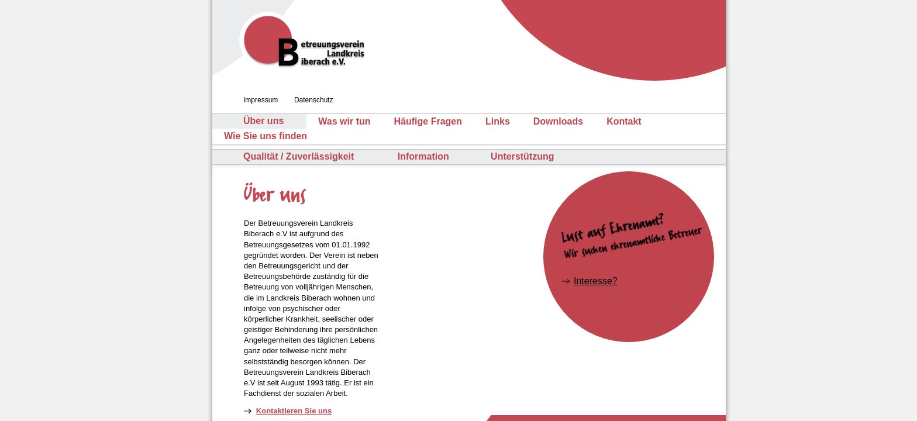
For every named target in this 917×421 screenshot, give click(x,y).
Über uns (263, 121)
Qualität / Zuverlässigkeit (298, 156)
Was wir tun (344, 121)
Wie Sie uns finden (265, 136)
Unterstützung (522, 156)
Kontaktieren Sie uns (294, 410)
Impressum (260, 100)
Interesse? (596, 281)
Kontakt (624, 121)
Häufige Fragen (428, 121)
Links (497, 121)
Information (423, 156)
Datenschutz (313, 100)
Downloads (558, 121)
